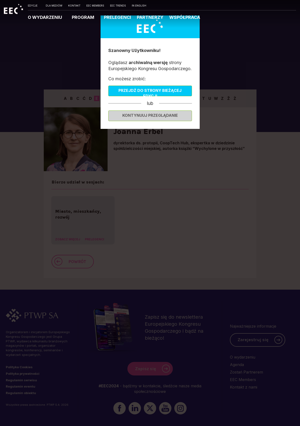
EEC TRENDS (118, 5)
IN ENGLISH (139, 5)
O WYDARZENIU (45, 17)
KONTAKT (74, 5)
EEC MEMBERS (95, 5)
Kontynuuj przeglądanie (150, 115)
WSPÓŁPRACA (184, 17)
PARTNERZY (150, 17)
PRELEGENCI (117, 17)
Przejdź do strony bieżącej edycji (150, 92)
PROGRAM (83, 17)
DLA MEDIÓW (54, 5)
